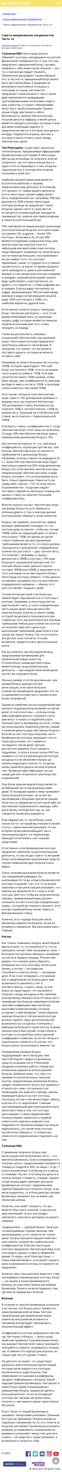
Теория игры (9, 13)
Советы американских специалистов (22, 19)
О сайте (6, 1452)
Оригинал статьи (9, 45)
